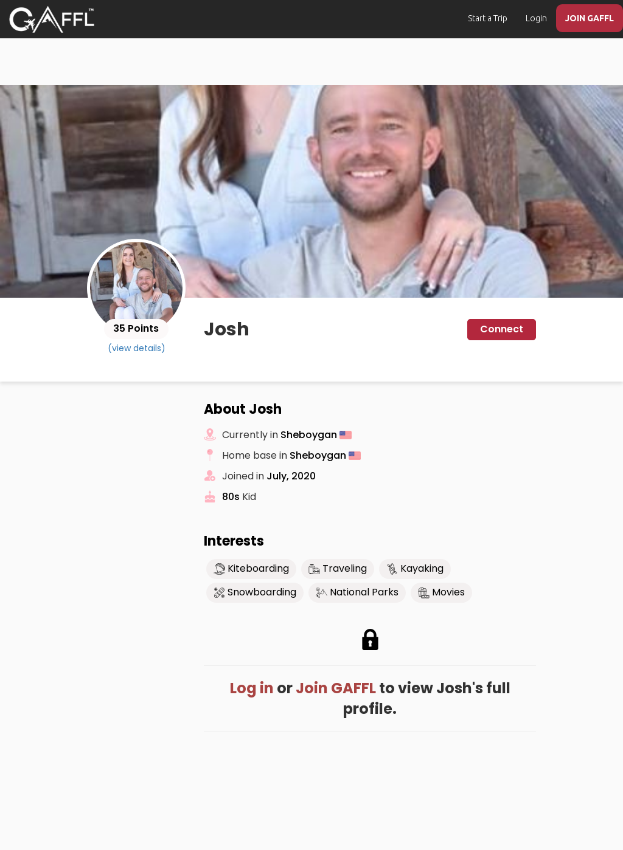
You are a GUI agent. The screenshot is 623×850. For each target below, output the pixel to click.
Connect (501, 329)
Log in (252, 688)
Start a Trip (487, 18)
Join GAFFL (336, 688)
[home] (51, 19)
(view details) (136, 348)
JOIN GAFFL (589, 18)
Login (536, 18)
